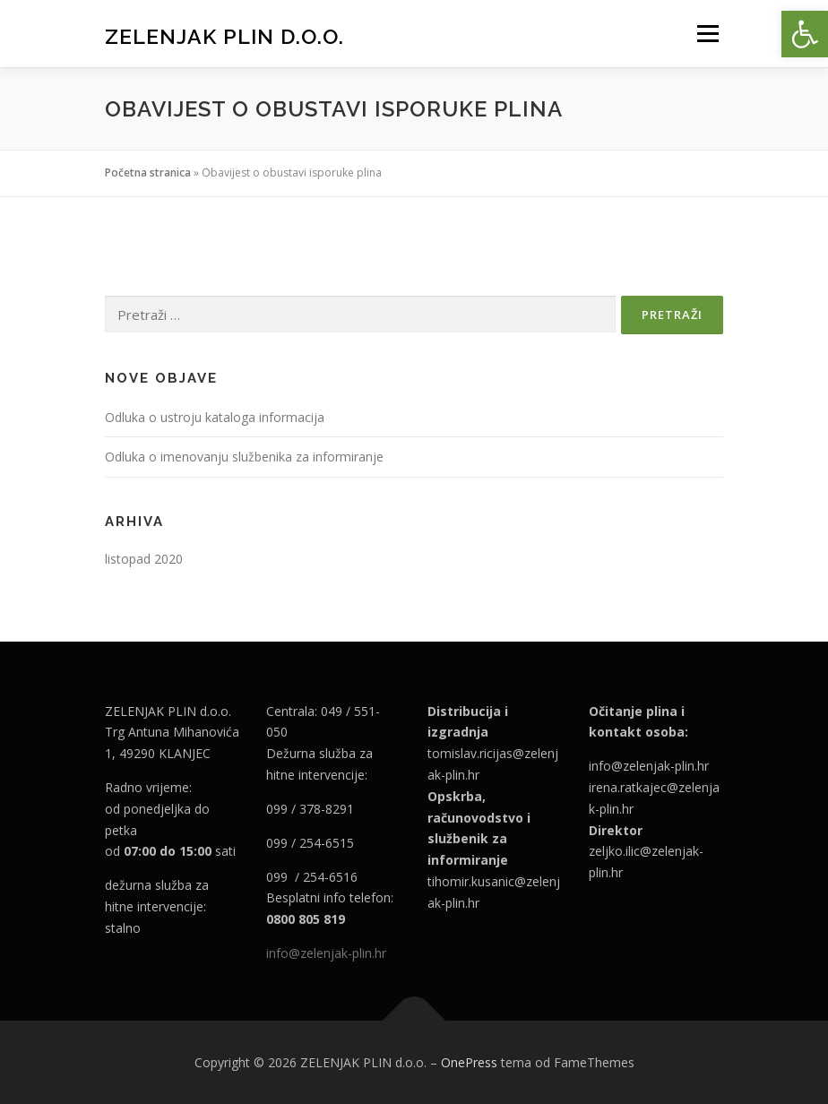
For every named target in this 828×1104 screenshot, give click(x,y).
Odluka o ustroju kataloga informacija (214, 417)
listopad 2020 (144, 558)
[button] (804, 34)
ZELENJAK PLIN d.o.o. (224, 35)
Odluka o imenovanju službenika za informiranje (244, 456)
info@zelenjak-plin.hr (326, 953)
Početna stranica (148, 172)
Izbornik (707, 33)
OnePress (469, 1062)
